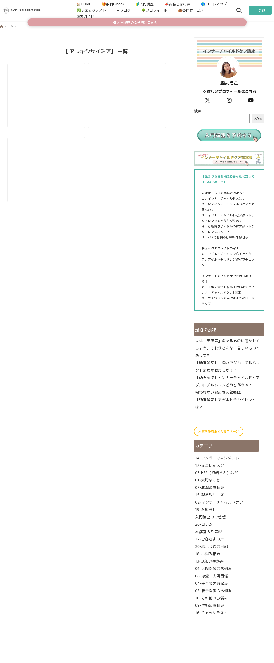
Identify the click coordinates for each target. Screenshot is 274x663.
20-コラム (204, 523)
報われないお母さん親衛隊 (218, 392)
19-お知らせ (205, 509)
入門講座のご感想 (210, 516)
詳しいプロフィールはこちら (229, 91)
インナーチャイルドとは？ (226, 198)
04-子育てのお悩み (211, 582)
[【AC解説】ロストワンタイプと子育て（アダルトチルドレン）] (46, 83)
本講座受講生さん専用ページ (218, 431)
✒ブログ (124, 10)
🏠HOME (84, 3)
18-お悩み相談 (207, 553)
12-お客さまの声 (209, 538)
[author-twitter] (207, 99)
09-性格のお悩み (209, 604)
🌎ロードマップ (214, 3)
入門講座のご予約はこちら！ (137, 22)
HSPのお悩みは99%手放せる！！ (231, 237)
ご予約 (260, 10)
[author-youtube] (251, 99)
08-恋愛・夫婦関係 (211, 575)
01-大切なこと (207, 479)
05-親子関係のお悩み (213, 590)
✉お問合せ (85, 16)
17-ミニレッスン (209, 464)
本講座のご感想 (208, 531)
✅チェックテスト (91, 10)
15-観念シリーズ (209, 494)
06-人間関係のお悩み (213, 568)
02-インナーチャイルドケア (219, 501)
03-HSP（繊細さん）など (216, 472)
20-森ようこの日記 (211, 546)
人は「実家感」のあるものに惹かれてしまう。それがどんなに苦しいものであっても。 (227, 347)
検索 (198, 110)
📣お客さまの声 (178, 3)
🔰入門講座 (144, 3)
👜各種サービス (191, 10)
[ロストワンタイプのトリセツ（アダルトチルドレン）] (46, 158)
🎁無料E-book (113, 3)
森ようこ (229, 82)
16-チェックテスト (211, 612)
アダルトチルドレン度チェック (229, 253)
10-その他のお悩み (211, 597)
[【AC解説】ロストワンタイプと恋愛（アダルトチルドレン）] (128, 83)
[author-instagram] (229, 99)
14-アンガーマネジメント (217, 457)
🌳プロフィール (154, 10)
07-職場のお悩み (209, 487)
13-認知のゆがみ (209, 560)
